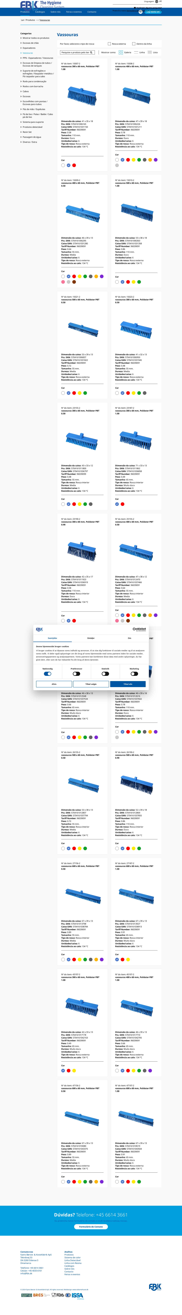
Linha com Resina (72, 1263)
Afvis (54, 684)
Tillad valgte (90, 684)
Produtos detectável (32, 135)
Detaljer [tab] (91, 638)
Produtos (25, 20)
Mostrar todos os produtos (36, 46)
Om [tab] (129, 638)
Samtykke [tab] (52, 638)
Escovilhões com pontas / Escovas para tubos (35, 111)
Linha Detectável (72, 1260)
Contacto (91, 20)
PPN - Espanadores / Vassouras (38, 66)
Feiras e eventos (74, 20)
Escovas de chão (31, 51)
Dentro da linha (142, 52)
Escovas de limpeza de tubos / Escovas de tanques (37, 72)
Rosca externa (117, 52)
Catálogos (40, 20)
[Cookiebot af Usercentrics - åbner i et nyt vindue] (134, 629)
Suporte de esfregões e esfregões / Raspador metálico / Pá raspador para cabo (38, 82)
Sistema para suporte (33, 130)
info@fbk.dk (26, 1273)
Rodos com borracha (33, 94)
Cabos (26, 99)
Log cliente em (153, 20)
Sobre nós (55, 20)
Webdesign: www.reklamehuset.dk (76, 1289)
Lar (22, 28)
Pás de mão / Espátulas (34, 117)
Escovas (26, 104)
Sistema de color (72, 1257)
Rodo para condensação (34, 89)
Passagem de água (32, 145)
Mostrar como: (108, 60)
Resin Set (27, 140)
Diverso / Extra (30, 150)
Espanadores (29, 56)
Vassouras (28, 61)
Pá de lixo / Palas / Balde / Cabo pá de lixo (38, 124)
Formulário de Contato (91, 1226)
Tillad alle (128, 684)
